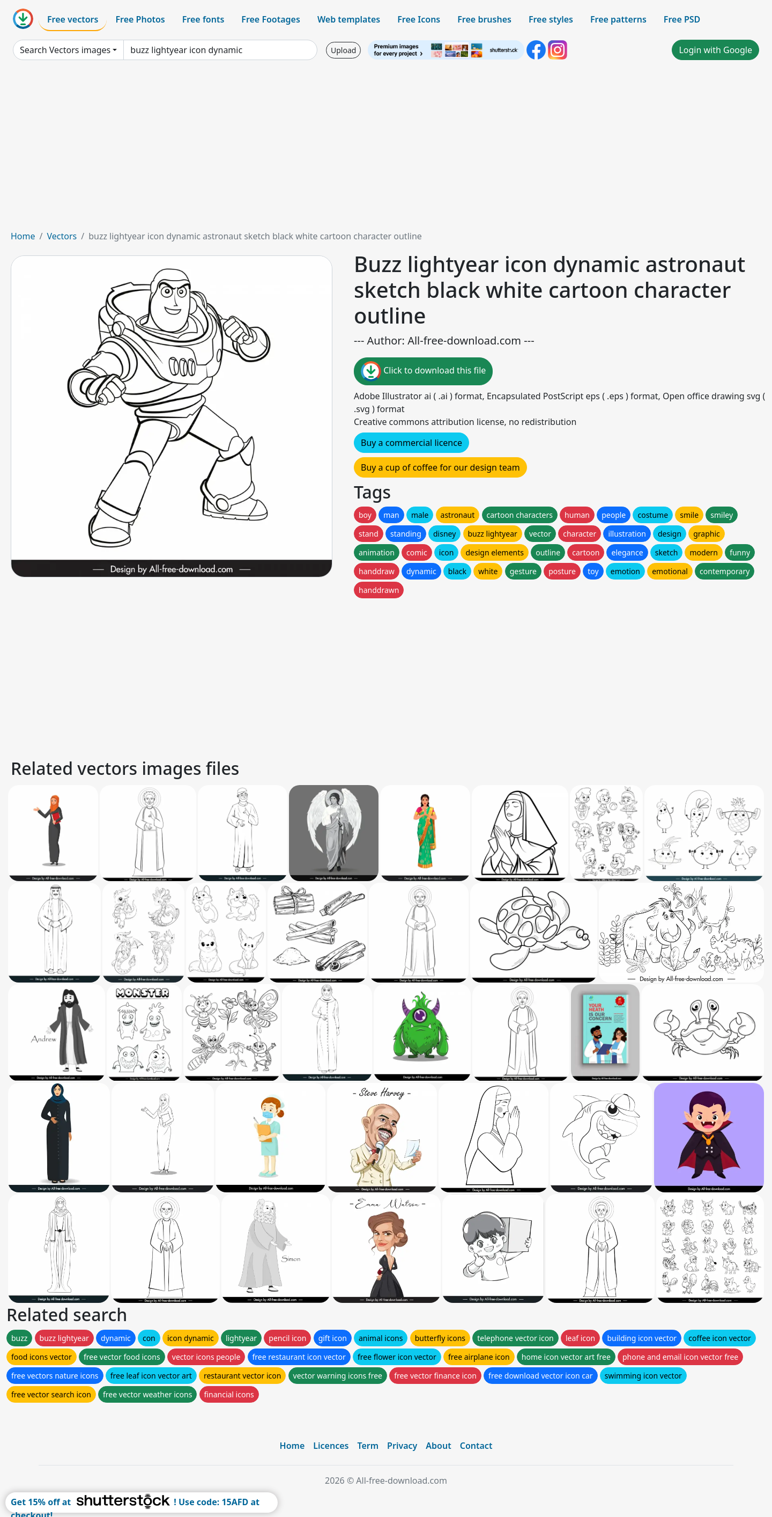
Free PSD (682, 19)
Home (23, 236)
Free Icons (418, 19)
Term (367, 1446)
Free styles (551, 19)
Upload (343, 50)
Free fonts (203, 19)
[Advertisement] (386, 149)
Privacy (402, 1446)
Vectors (62, 236)
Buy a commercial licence (411, 443)
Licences (330, 1446)
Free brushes (484, 19)
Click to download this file (423, 371)
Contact (476, 1446)
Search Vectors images (65, 50)
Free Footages (270, 19)
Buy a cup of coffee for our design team (440, 467)
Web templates (348, 19)
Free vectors (72, 19)
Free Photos (140, 19)
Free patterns (618, 19)
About (438, 1446)
